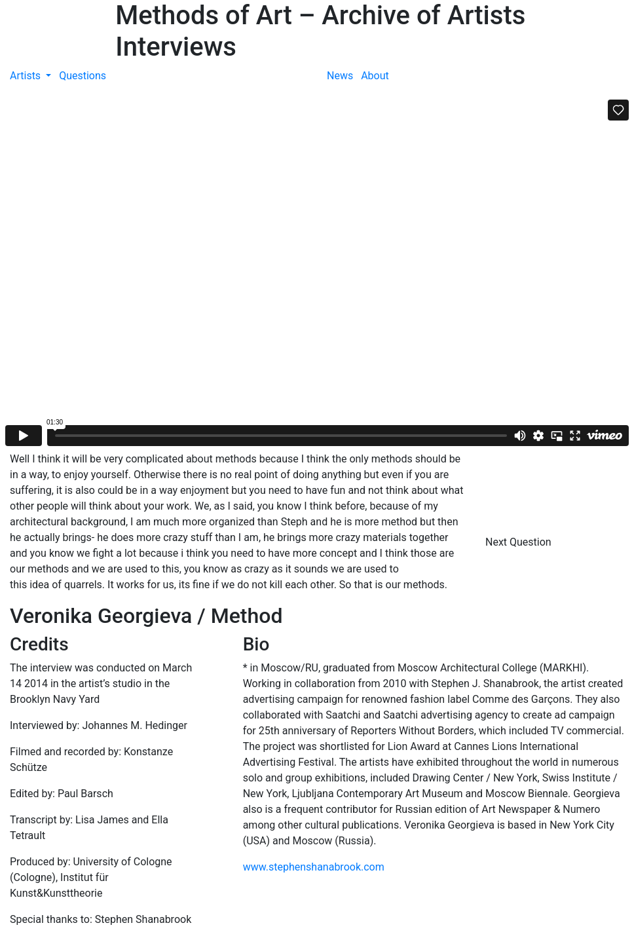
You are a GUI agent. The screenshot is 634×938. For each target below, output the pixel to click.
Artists (26, 75)
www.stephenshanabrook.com (313, 867)
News (340, 75)
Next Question (519, 542)
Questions (82, 75)
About (375, 75)
